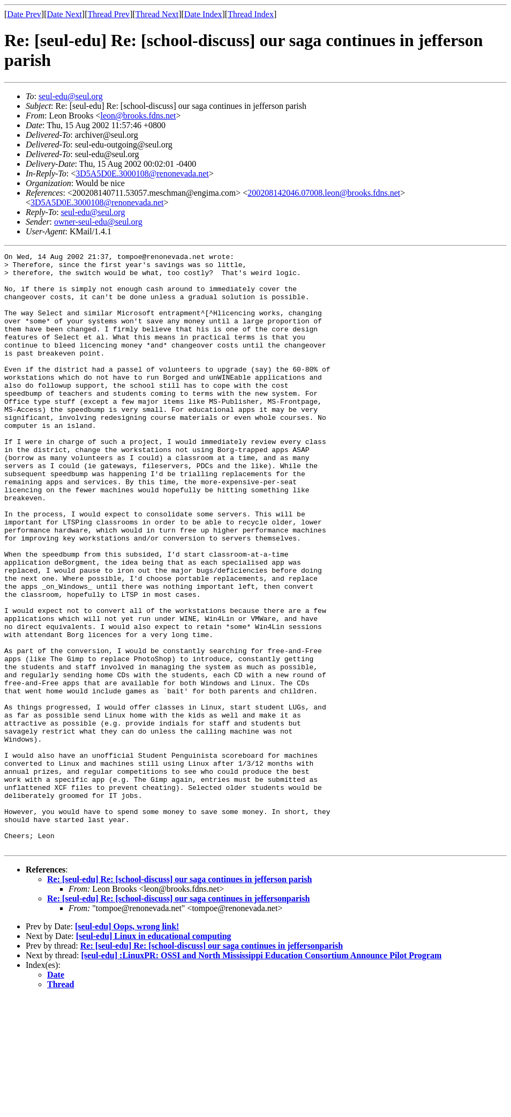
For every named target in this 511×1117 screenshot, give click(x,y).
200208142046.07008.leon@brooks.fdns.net (323, 192)
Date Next (64, 14)
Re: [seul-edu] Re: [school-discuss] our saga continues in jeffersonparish (178, 1017)
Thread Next (157, 14)
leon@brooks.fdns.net (138, 115)
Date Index (203, 14)
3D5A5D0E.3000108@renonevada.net (142, 173)
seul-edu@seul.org (71, 96)
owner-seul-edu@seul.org (98, 221)
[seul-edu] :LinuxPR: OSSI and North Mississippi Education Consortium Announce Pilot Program (261, 1074)
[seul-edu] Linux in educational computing (153, 1055)
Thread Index (251, 14)
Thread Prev (108, 14)
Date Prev (24, 14)
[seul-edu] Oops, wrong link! (127, 1045)
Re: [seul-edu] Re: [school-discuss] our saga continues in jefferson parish (179, 998)
